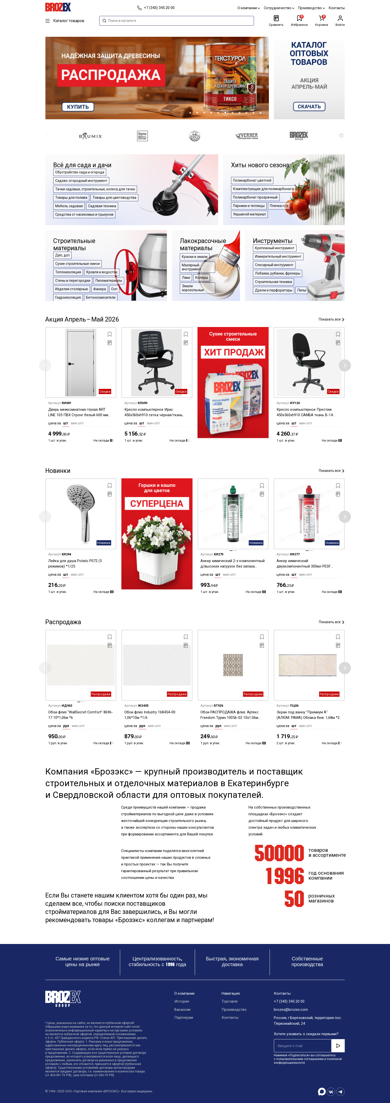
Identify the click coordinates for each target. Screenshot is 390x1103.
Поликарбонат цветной (252, 180)
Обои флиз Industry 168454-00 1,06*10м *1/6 (150, 715)
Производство (311, 8)
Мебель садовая (69, 206)
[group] (309, 78)
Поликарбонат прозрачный (255, 197)
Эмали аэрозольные (193, 288)
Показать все (332, 319)
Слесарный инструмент (274, 265)
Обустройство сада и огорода (79, 172)
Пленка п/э (279, 206)
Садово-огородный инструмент (81, 181)
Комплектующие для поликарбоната (263, 189)
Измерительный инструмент (278, 256)
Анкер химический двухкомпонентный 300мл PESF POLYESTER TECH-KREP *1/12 (304, 564)
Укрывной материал (249, 214)
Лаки (186, 278)
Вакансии (182, 1009)
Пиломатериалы (109, 281)
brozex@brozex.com (291, 1009)
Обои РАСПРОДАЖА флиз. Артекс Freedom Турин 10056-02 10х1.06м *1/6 (229, 715)
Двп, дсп (62, 255)
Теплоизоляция (68, 272)
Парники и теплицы (249, 206)
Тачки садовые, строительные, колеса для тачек (95, 189)
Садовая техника (102, 206)
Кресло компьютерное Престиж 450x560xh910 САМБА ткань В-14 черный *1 (305, 413)
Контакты (337, 8)
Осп (114, 289)
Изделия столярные (71, 289)
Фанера (99, 289)
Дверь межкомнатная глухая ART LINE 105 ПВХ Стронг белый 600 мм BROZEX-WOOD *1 (78, 413)
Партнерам (183, 1018)
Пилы (301, 290)
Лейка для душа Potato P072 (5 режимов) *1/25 (75, 564)
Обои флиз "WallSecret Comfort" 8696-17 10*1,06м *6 (80, 715)
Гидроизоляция (68, 297)
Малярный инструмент (191, 267)
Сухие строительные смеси (77, 264)
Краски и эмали (194, 257)
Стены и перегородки (72, 281)
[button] (190, 112)
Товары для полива (71, 198)
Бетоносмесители (100, 297)
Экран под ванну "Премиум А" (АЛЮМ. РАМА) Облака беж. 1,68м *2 (308, 715)
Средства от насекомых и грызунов (84, 214)
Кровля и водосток (101, 272)
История (181, 1001)
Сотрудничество (279, 8)
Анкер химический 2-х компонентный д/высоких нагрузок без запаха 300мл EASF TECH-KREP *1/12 (232, 564)
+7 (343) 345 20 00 (289, 1001)
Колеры (201, 278)
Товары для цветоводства (114, 198)
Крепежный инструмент (274, 248)
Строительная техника (273, 282)
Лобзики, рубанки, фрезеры (277, 273)
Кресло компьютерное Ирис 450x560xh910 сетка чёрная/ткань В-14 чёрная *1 (153, 413)
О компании (249, 8)
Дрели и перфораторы (273, 290)
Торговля (229, 1001)
